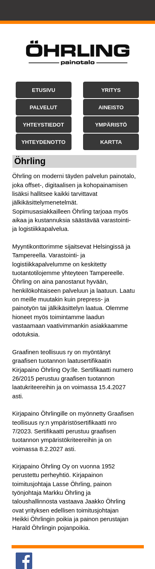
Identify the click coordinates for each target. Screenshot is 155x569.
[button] (44, 90)
